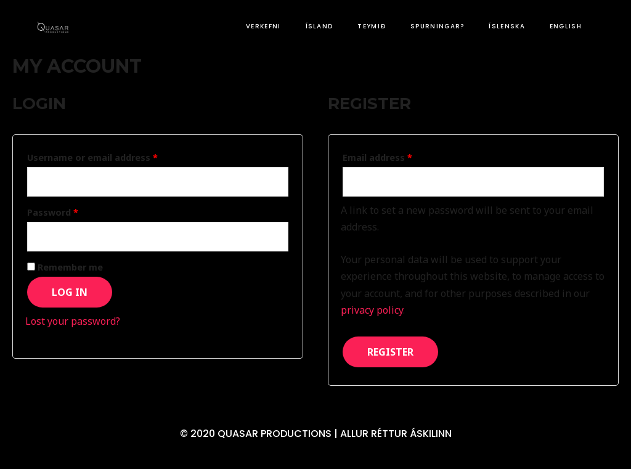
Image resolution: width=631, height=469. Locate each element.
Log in (70, 292)
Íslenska (506, 26)
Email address (377, 157)
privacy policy (372, 310)
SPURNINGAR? (437, 26)
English (566, 26)
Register (390, 352)
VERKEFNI (263, 26)
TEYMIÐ (371, 26)
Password (52, 212)
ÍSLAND (319, 26)
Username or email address (92, 157)
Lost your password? (72, 321)
